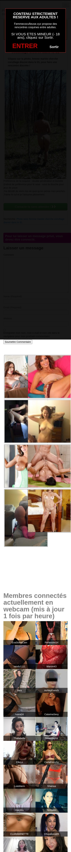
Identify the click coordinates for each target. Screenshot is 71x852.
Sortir (54, 47)
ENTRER (25, 45)
